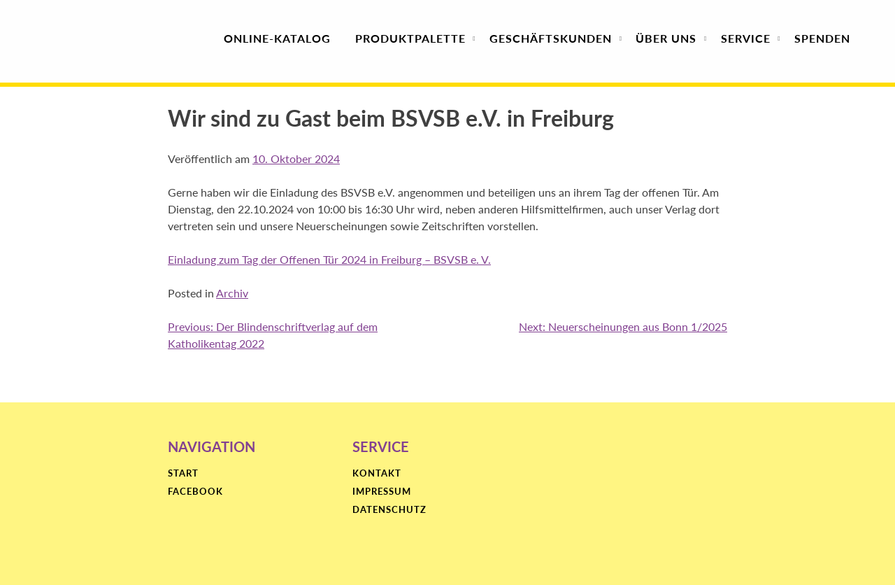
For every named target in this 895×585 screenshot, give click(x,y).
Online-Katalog (277, 38)
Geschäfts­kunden (550, 38)
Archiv (232, 292)
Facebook (195, 492)
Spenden (822, 38)
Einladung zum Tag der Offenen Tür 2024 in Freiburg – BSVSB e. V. (329, 259)
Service (746, 38)
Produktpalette (410, 38)
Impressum (381, 492)
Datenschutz (389, 510)
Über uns (666, 38)
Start (183, 474)
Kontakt (376, 474)
